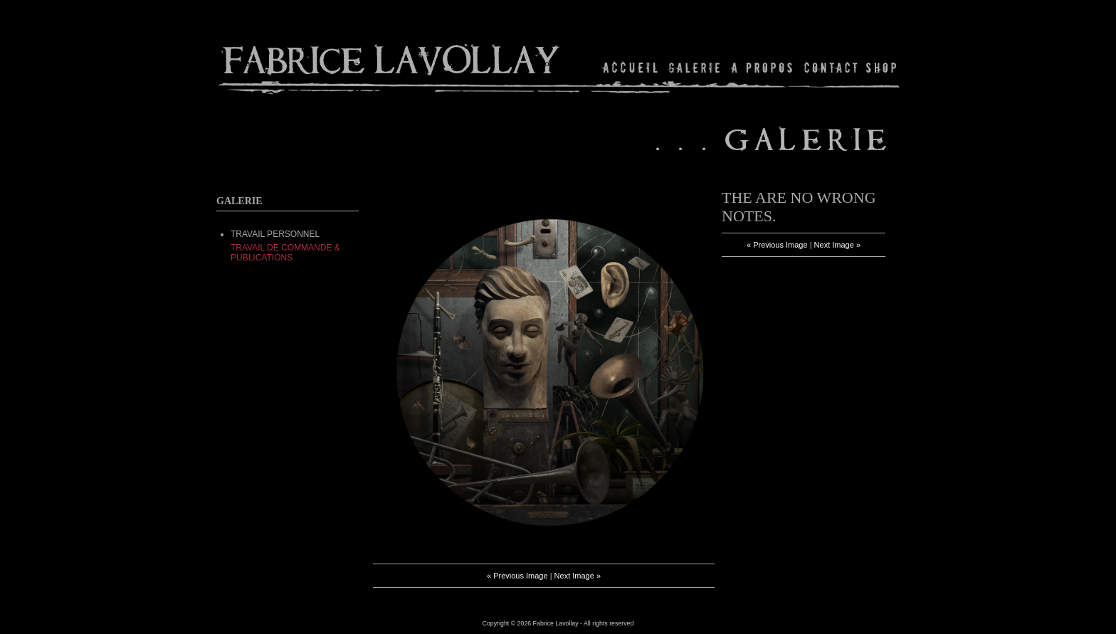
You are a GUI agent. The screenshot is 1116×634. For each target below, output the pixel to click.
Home (631, 67)
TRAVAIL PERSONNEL (275, 234)
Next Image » (577, 575)
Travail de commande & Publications (285, 253)
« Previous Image (517, 575)
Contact (831, 67)
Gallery (695, 67)
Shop (880, 67)
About (763, 67)
